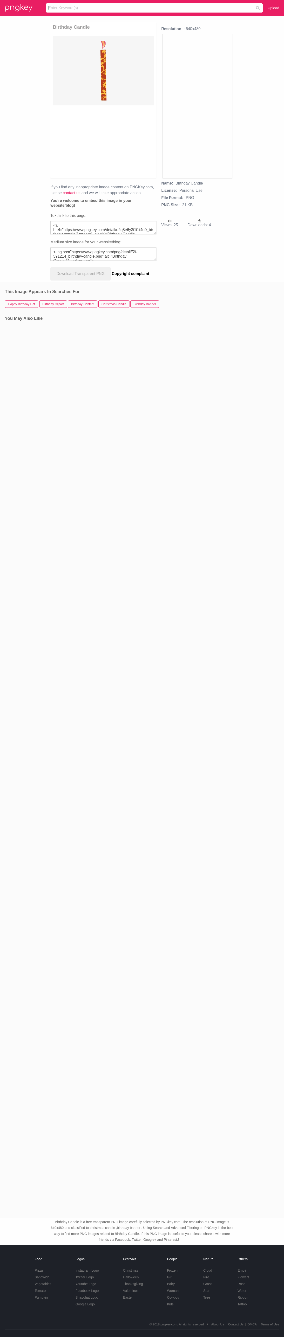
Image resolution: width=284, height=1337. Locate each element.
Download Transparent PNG (80, 274)
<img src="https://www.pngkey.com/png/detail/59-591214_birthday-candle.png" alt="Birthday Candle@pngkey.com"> (103, 254)
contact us (72, 193)
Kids (170, 1304)
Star (206, 1291)
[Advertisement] (103, 141)
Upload (273, 8)
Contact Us (235, 1324)
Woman (173, 1291)
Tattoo (242, 1304)
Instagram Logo (87, 1270)
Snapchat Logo (86, 1297)
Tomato (40, 1291)
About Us (217, 1324)
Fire (206, 1277)
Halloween (131, 1277)
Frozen (172, 1270)
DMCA (252, 1324)
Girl (169, 1277)
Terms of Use (270, 1324)
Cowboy (173, 1297)
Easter (128, 1297)
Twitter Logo (84, 1277)
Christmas (130, 1270)
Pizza (39, 1270)
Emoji (241, 1270)
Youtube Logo (85, 1284)
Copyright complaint (130, 274)
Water (241, 1291)
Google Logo (85, 1304)
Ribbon (242, 1297)
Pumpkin (41, 1297)
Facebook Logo (87, 1291)
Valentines (130, 1291)
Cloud (207, 1270)
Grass (207, 1284)
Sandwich (42, 1277)
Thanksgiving (133, 1284)
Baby (171, 1284)
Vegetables (43, 1284)
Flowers (243, 1277)
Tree (206, 1297)
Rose (241, 1284)
